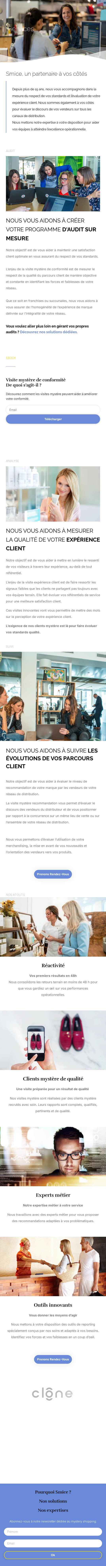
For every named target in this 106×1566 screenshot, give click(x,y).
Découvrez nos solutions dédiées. (49, 332)
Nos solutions (53, 1501)
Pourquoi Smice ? (53, 1492)
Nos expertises (53, 1510)
